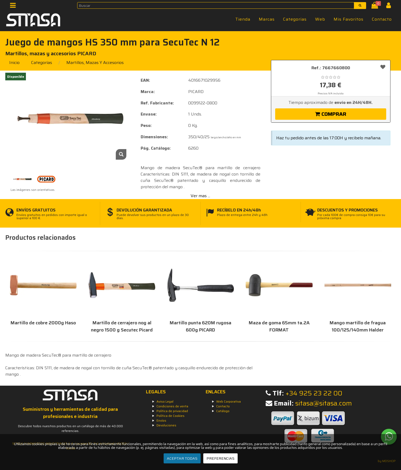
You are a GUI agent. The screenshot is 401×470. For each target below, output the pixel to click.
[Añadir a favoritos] (383, 67)
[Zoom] (121, 154)
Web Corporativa (228, 401)
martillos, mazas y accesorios (95, 62)
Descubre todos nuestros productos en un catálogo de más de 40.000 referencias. (70, 428)
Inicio (14, 62)
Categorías (295, 19)
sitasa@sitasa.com (323, 403)
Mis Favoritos (348, 19)
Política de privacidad (172, 410)
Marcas (267, 19)
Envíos (161, 420)
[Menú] (14, 6)
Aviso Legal (164, 401)
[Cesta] (376, 6)
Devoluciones (166, 425)
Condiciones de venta (172, 406)
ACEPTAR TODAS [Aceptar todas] (182, 458)
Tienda (242, 19)
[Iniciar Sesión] (390, 6)
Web (320, 19)
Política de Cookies (170, 415)
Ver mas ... (200, 195)
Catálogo (222, 410)
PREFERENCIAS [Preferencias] (220, 458)
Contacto (382, 19)
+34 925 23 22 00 (313, 393)
